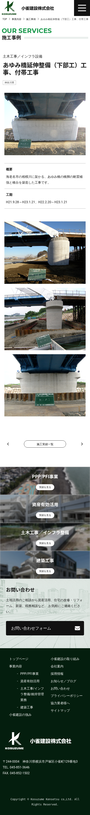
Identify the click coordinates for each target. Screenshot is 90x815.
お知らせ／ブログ (63, 681)
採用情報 (57, 674)
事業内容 (16, 19)
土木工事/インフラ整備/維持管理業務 (32, 694)
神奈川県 (9, 82)
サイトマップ (60, 710)
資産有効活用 (30, 681)
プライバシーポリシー (67, 696)
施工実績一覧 (45, 444)
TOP (4, 19)
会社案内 (57, 666)
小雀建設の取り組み (65, 659)
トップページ (18, 659)
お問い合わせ (60, 688)
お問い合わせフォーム (31, 628)
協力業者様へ (60, 703)
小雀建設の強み (20, 715)
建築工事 (26, 707)
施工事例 (31, 19)
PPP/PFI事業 (29, 674)
